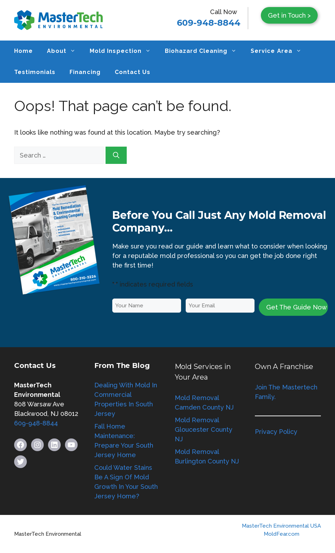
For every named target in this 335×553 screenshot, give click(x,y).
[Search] (116, 155)
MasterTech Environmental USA (281, 526)
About (65, 51)
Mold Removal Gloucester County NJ (203, 429)
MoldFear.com (281, 534)
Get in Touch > (289, 15)
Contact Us (132, 72)
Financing (85, 72)
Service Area (279, 51)
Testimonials (34, 72)
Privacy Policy (276, 431)
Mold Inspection (123, 51)
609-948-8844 (208, 23)
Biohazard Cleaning (204, 51)
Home (23, 51)
